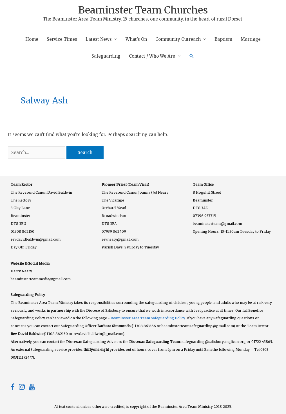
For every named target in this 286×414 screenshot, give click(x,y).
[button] (192, 56)
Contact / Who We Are (152, 56)
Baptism (223, 39)
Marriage (251, 39)
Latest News (99, 39)
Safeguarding (105, 56)
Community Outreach (178, 39)
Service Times (62, 39)
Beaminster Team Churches (143, 10)
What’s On (136, 39)
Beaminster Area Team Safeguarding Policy (148, 318)
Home (31, 39)
